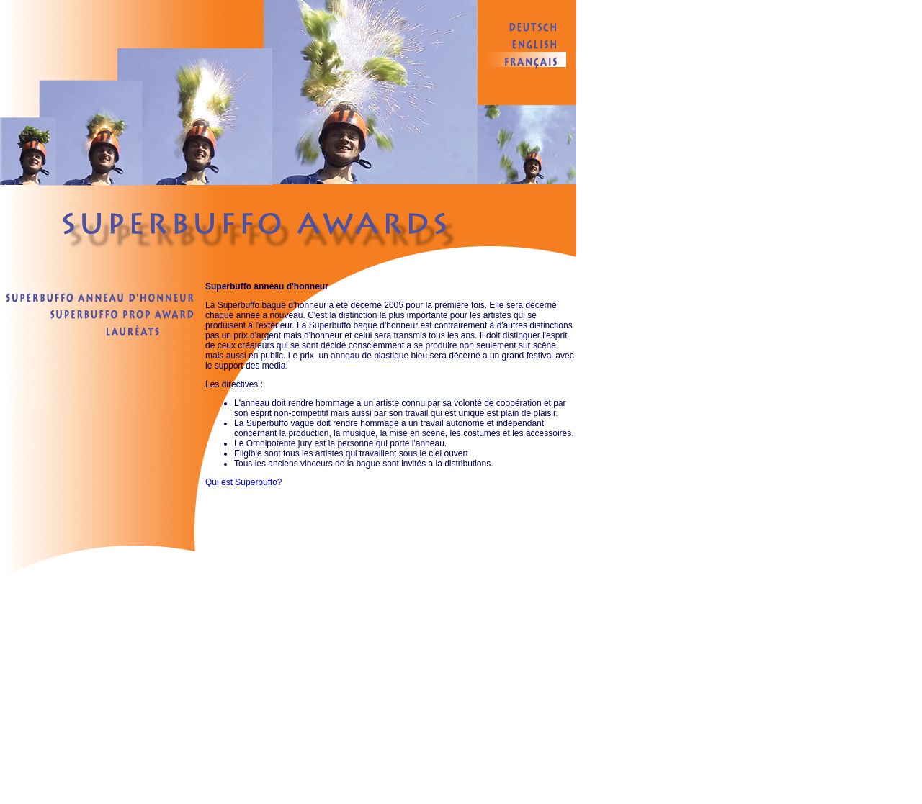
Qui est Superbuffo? (243, 482)
